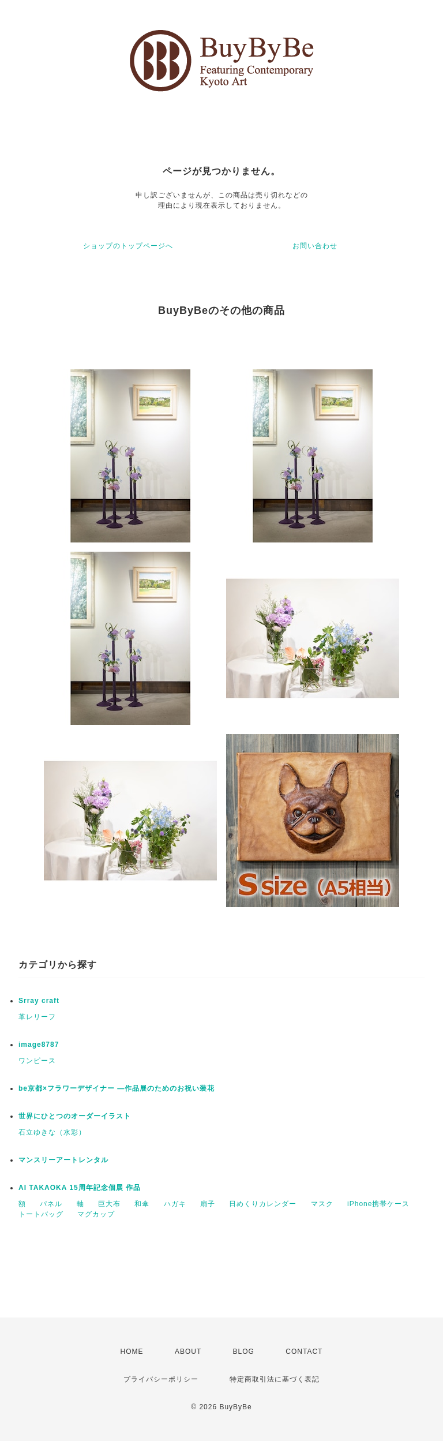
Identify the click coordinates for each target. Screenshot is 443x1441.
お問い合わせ (314, 246)
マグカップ (96, 1214)
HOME (132, 1352)
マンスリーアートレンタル (63, 1160)
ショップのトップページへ (128, 246)
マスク (322, 1204)
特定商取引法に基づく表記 (275, 1379)
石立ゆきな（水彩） (52, 1132)
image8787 (38, 1044)
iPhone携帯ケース (378, 1204)
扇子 (207, 1204)
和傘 (141, 1204)
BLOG (243, 1352)
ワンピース (37, 1061)
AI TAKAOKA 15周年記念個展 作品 (79, 1188)
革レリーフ (37, 1017)
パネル (51, 1204)
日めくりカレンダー (262, 1204)
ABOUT (188, 1352)
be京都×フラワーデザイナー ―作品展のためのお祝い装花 (116, 1088)
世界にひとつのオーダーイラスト (74, 1116)
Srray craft (38, 1001)
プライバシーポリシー (160, 1379)
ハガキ (175, 1204)
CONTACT (304, 1352)
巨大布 (109, 1204)
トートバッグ (40, 1214)
